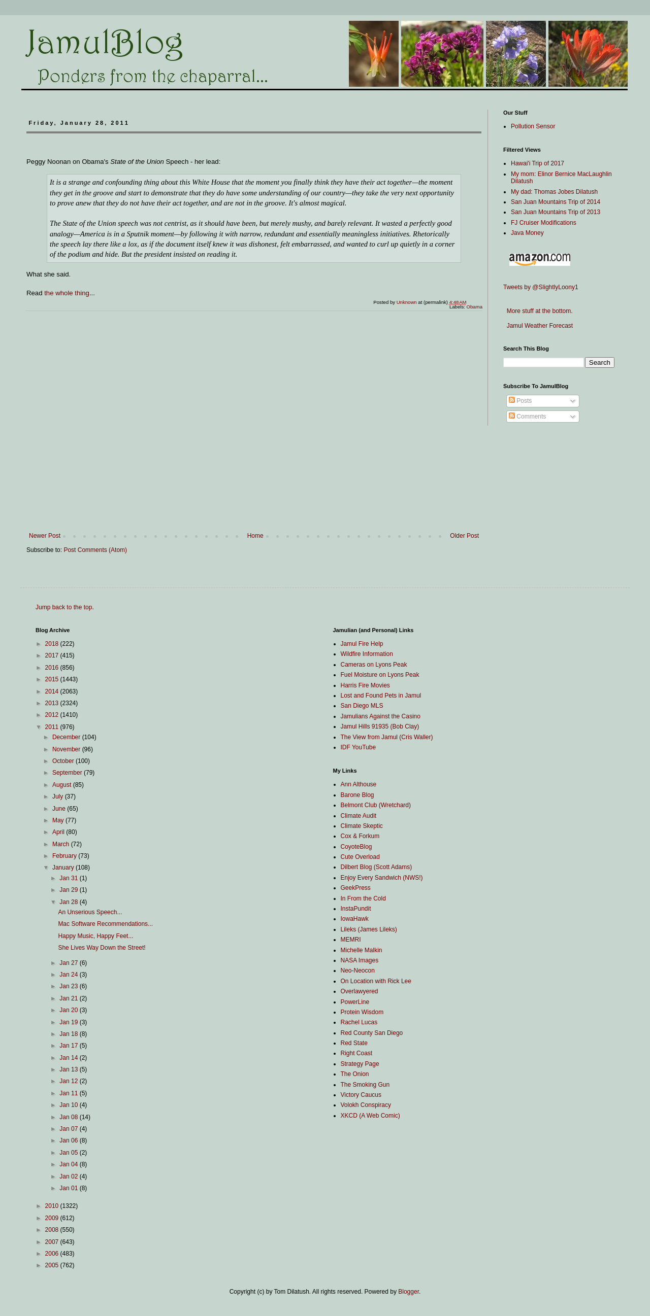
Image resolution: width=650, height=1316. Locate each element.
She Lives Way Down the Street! (101, 947)
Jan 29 (69, 889)
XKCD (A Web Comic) (370, 1115)
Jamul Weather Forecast (538, 325)
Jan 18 (69, 1033)
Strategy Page (360, 1063)
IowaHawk (355, 918)
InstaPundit (356, 908)
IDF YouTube (358, 747)
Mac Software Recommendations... (105, 923)
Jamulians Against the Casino (380, 716)
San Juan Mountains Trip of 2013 (555, 212)
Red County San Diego (372, 1032)
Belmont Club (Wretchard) (376, 805)
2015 (52, 679)
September (68, 772)
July (58, 796)
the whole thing (66, 293)
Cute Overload (360, 856)
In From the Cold (363, 898)
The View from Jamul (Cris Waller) (387, 737)
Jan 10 (69, 1105)
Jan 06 (69, 1140)
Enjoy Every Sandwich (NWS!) (382, 877)
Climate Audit (359, 815)
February (65, 855)
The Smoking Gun (365, 1084)
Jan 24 (69, 974)
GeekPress (356, 887)
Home (255, 535)
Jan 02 (69, 1176)
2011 (52, 727)
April (59, 832)
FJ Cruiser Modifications (543, 222)
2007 (52, 1241)
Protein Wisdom (362, 1012)
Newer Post (44, 535)
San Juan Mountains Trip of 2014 (555, 201)
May (59, 820)
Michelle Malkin (361, 950)
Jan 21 (69, 998)
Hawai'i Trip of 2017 (537, 163)
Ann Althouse (359, 784)
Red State (354, 1043)
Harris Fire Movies (365, 685)
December (67, 737)
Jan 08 (69, 1117)
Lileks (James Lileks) (369, 929)
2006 (52, 1253)
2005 (52, 1265)
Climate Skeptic (362, 825)
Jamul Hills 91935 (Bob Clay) (380, 726)
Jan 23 (69, 986)
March (61, 844)
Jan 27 (69, 962)
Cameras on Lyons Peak (374, 664)
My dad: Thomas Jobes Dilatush (554, 191)
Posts (520, 400)
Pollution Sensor (533, 126)
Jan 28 (69, 902)
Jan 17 (69, 1045)
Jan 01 (69, 1188)
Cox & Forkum (360, 836)
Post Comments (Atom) (95, 549)
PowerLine (355, 1002)
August (62, 784)
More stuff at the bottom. (538, 311)
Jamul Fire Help (362, 643)
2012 (52, 714)
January (64, 867)
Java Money (527, 232)
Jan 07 (69, 1128)
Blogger (408, 1291)
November (67, 749)
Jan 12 (69, 1081)
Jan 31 (69, 878)
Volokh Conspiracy (366, 1105)
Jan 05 (69, 1152)
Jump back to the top (64, 607)
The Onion (355, 1074)
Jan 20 (69, 1010)
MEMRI (351, 939)
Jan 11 (69, 1093)
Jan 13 (69, 1069)
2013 (52, 703)
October (64, 761)
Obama (474, 306)
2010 (52, 1205)
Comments (527, 416)
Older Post (464, 535)
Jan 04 (69, 1164)
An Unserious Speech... (90, 912)
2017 (52, 655)
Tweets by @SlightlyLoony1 (540, 287)
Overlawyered (359, 991)
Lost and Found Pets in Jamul (381, 695)
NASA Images (360, 960)
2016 (52, 667)
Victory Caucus (361, 1094)
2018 (52, 643)
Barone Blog (357, 795)
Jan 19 (69, 1022)
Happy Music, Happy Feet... (95, 936)
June (59, 808)
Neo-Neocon (358, 970)
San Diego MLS (362, 705)
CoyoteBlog (356, 846)
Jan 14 (69, 1057)
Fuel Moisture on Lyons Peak (380, 674)
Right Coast (357, 1053)
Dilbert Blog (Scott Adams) (376, 867)
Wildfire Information (367, 653)
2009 (52, 1218)
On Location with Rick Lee (376, 981)
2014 (52, 691)
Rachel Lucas (359, 1022)
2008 (52, 1229)
